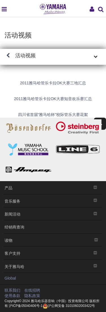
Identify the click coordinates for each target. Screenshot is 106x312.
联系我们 (12, 290)
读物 (53, 240)
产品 (53, 187)
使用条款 (12, 295)
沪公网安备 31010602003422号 (69, 306)
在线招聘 (32, 290)
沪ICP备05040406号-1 (25, 306)
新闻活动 (53, 213)
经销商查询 (14, 227)
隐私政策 (32, 295)
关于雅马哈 (53, 266)
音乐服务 (53, 200)
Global (10, 278)
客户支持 (53, 253)
